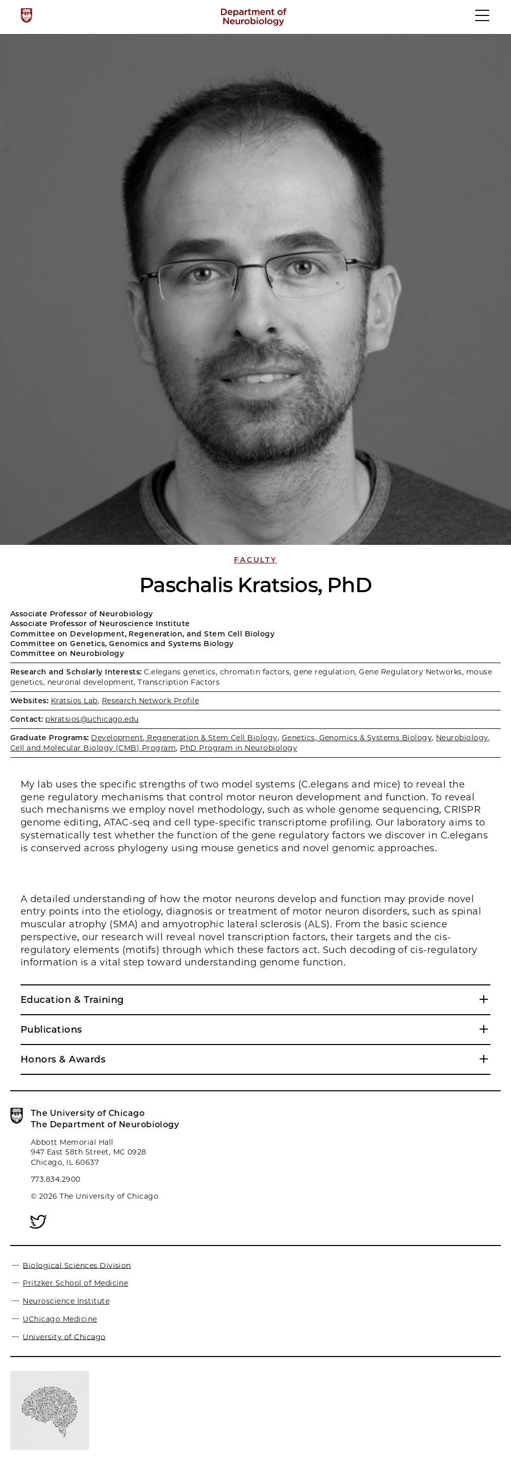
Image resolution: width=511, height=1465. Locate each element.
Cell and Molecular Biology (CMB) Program (93, 748)
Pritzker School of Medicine (75, 1283)
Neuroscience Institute (66, 1301)
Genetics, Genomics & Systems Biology (357, 737)
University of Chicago (64, 1336)
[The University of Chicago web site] (26, 15)
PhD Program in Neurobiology (238, 748)
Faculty (255, 559)
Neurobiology (462, 737)
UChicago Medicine (60, 1319)
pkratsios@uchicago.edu (92, 719)
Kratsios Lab (74, 700)
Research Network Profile (150, 700)
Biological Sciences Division (77, 1265)
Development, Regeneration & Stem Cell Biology (184, 737)
